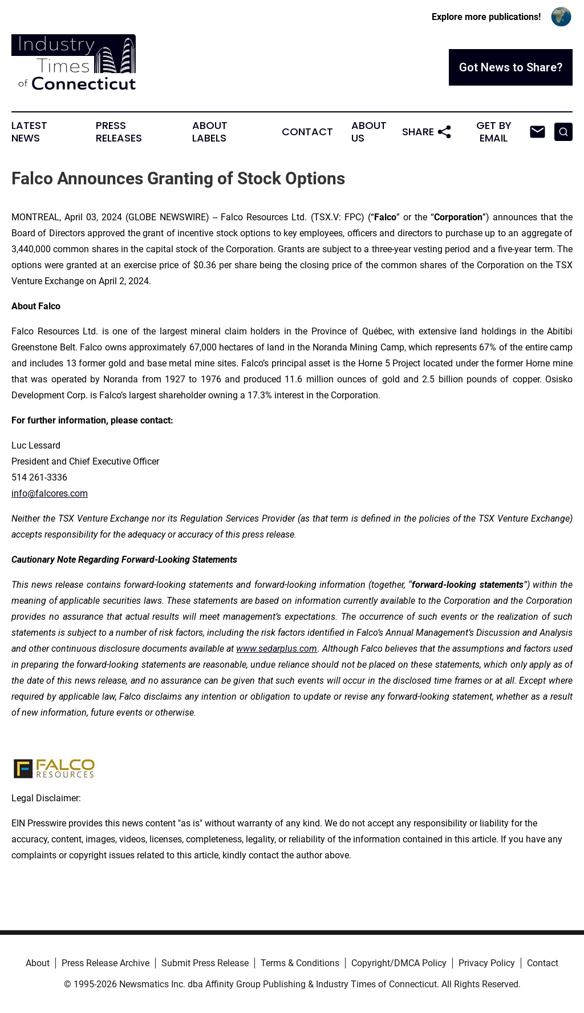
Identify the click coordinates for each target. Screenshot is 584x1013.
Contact (307, 132)
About (38, 963)
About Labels (210, 131)
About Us (369, 131)
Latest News (29, 131)
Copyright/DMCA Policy (399, 963)
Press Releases (119, 131)
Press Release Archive (105, 963)
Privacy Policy (487, 963)
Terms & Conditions (300, 963)
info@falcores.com (49, 493)
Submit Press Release (205, 963)
